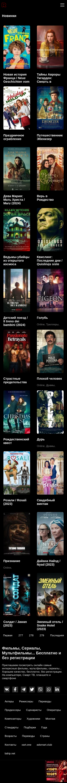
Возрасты (11, 736)
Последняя (57, 635)
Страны (45, 736)
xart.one (26, 744)
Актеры (9, 701)
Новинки (9, 16)
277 (21, 635)
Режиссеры (26, 701)
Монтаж (50, 718)
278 (31, 635)
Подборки (30, 727)
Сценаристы (34, 710)
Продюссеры (13, 710)
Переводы (44, 701)
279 (42, 635)
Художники (33, 718)
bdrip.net (10, 753)
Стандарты (11, 727)
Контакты (10, 744)
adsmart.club (44, 744)
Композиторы (13, 718)
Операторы (54, 710)
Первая (7, 635)
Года (44, 727)
